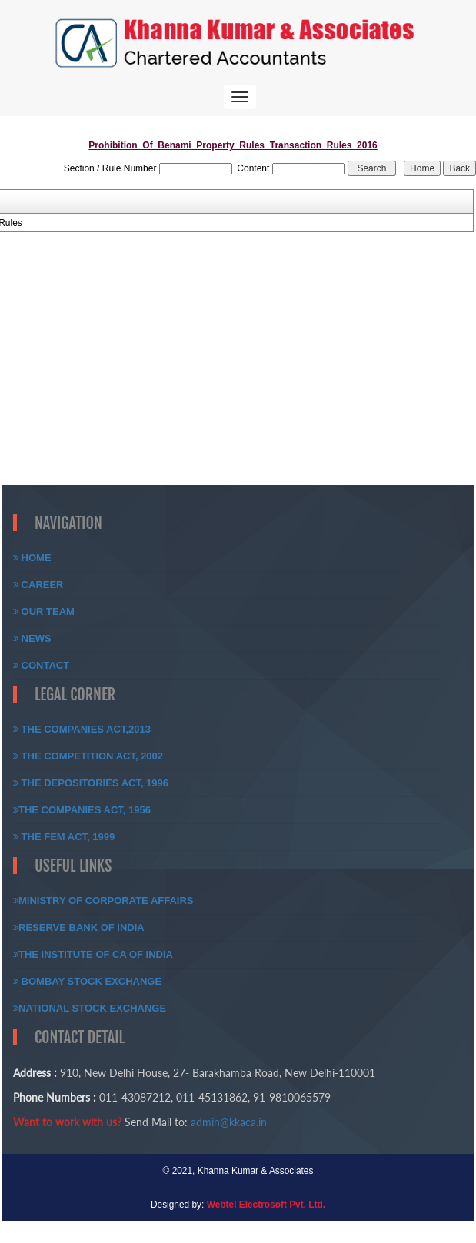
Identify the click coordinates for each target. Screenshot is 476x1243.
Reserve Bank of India (79, 927)
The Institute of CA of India (93, 954)
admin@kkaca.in (229, 1121)
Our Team (44, 611)
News (32, 638)
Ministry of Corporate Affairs (103, 900)
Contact (41, 665)
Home (32, 557)
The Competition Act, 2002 (88, 756)
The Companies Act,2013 (82, 729)
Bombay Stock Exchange (87, 981)
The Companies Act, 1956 (82, 810)
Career (38, 584)
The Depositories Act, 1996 (90, 783)
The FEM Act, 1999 (64, 837)
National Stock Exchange (89, 1008)
